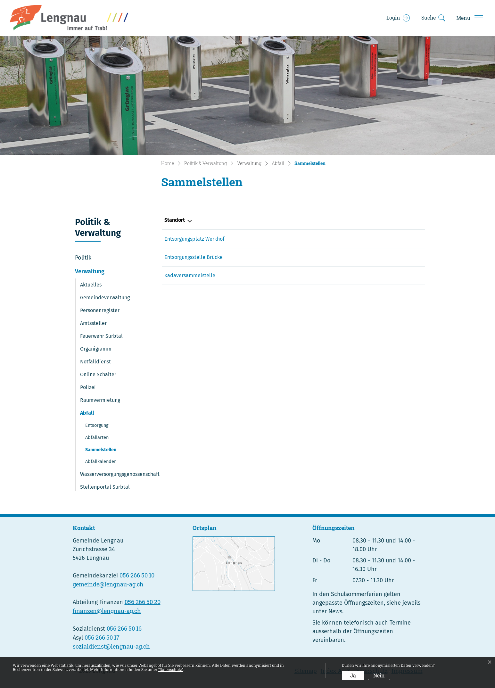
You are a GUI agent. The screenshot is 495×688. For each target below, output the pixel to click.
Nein (379, 675)
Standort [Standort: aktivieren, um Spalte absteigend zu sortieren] (174, 220)
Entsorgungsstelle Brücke (193, 257)
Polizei (88, 387)
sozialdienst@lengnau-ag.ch (111, 646)
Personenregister (100, 310)
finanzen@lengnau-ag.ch (107, 611)
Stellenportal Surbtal (105, 487)
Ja (353, 675)
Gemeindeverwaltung (105, 297)
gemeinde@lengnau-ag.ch (108, 584)
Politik (83, 257)
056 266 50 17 (102, 637)
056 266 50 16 (124, 628)
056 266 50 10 (137, 575)
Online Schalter (98, 374)
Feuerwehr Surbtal (101, 336)
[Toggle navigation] (469, 18)
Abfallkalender (100, 461)
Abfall (87, 413)
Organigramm (95, 349)
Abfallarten (97, 437)
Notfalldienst (95, 362)
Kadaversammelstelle (189, 275)
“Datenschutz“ (170, 669)
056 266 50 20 (143, 602)
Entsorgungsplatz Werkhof (194, 239)
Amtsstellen (94, 323)
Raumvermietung (100, 400)
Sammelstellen (101, 451)
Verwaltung (89, 271)
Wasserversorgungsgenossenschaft (120, 474)
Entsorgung (96, 425)
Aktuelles (91, 285)
